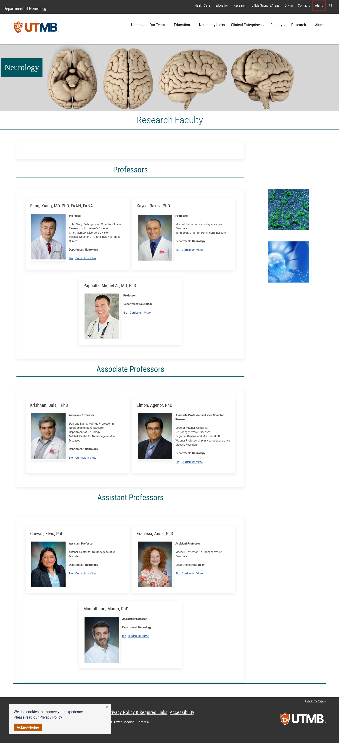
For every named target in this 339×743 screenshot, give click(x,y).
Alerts (319, 5)
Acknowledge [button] (28, 727)
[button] (107, 707)
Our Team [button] (158, 24)
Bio (71, 258)
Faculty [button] (277, 24)
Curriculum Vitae (85, 258)
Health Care (202, 5)
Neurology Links (212, 24)
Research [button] (300, 24)
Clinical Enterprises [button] (248, 24)
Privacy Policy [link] (51, 717)
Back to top (315, 701)
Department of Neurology (25, 8)
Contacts (304, 5)
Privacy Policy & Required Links (137, 712)
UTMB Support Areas (265, 5)
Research (240, 5)
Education (221, 5)
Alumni (320, 24)
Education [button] (183, 24)
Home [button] (137, 24)
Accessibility (182, 712)
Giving (289, 5)
